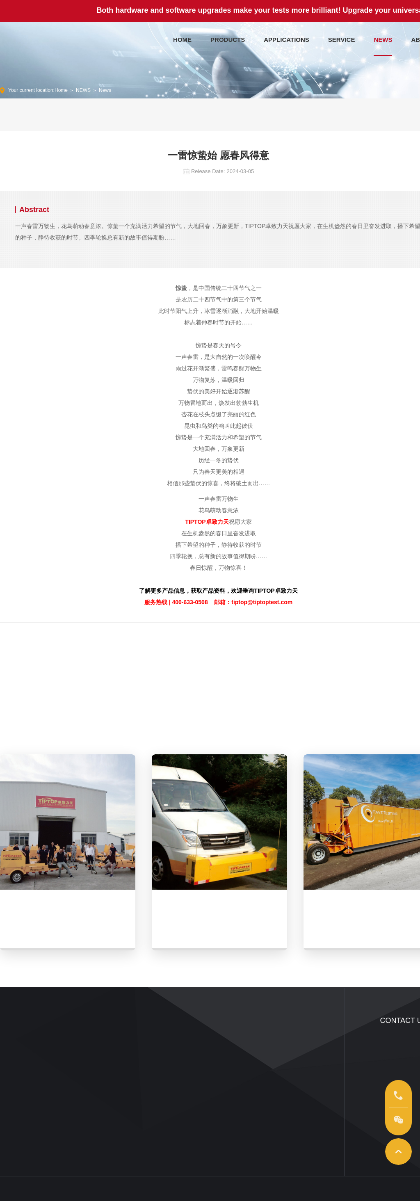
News (105, 90)
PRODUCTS (227, 37)
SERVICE (341, 37)
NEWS (383, 37)
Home (61, 90)
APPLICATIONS (286, 37)
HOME (182, 37)
